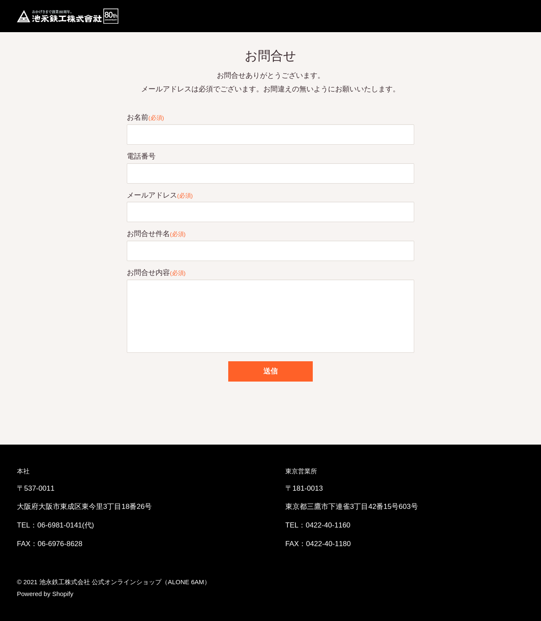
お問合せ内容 (156, 273)
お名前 (145, 117)
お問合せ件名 (156, 234)
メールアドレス (160, 195)
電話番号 (141, 156)
